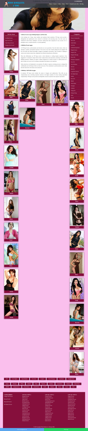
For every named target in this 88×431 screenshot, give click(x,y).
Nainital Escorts (71, 402)
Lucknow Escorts (25, 410)
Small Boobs (36, 386)
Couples (42, 378)
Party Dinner (26, 386)
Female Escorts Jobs (74, 3)
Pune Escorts (47, 399)
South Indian (73, 42)
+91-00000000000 (78, 1)
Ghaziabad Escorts (26, 413)
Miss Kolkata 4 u (44, 426)
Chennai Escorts (48, 396)
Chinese (68, 383)
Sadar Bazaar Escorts (9, 42)
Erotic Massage (52, 378)
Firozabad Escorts (26, 402)
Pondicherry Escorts (72, 399)
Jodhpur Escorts (48, 417)
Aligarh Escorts (25, 405)
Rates (63, 3)
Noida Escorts (25, 411)
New (73, 386)
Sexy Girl (73, 62)
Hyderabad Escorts (26, 419)
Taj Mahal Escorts (9, 38)
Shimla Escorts (71, 414)
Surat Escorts (47, 404)
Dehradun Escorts (71, 401)
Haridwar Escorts (71, 405)
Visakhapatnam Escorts (49, 401)
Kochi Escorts (48, 419)
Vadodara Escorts (48, 405)
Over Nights (14, 378)
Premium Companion (75, 59)
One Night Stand (74, 73)
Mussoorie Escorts (71, 404)
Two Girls (34, 378)
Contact (55, 3)
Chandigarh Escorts (49, 397)
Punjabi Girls (73, 52)
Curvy (66, 386)
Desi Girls (73, 78)
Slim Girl (73, 69)
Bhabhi (72, 81)
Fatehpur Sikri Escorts (9, 45)
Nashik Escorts (71, 397)
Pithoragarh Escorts (72, 408)
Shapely (52, 386)
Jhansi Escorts (25, 408)
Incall (72, 95)
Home (50, 3)
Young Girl (73, 90)
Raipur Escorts (71, 410)
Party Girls (73, 57)
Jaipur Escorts (48, 411)
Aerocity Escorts (25, 416)
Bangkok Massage (74, 54)
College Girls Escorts (8, 396)
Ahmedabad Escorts (49, 402)
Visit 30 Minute (74, 64)
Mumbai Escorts (25, 396)
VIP (7, 378)
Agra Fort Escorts (8, 40)
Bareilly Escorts (25, 401)
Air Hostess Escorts (8, 404)
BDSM (7, 386)
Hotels (67, 3)
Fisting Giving (74, 93)
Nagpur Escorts (71, 396)
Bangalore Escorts (26, 417)
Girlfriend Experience (75, 47)
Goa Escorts (47, 407)
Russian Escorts (7, 399)
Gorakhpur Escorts (26, 407)
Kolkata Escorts (25, 420)
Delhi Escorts (25, 397)
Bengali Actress (74, 50)
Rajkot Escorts (71, 413)
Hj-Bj (45, 386)
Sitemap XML (52, 426)
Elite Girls (73, 40)
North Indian (73, 83)
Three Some (76, 383)
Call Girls (73, 45)
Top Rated (61, 378)
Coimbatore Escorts (49, 413)
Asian (7, 383)
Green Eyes (59, 383)
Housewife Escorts (8, 401)
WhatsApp (66, 429)
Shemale (14, 383)
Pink (36, 383)
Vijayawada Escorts (72, 417)
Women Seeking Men (75, 38)
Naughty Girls (71, 378)
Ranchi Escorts (71, 419)
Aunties (72, 76)
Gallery (59, 3)
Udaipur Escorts (48, 416)
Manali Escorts (71, 416)
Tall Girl (72, 66)
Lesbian (51, 383)
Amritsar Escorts (48, 410)
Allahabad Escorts (26, 404)
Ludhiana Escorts (48, 408)
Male (22, 383)
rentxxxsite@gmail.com (22, 429)
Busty (59, 386)
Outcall (72, 97)
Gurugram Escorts (26, 414)
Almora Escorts (71, 407)
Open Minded (24, 378)
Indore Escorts (48, 420)
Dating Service (16, 386)
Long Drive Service (75, 71)
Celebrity (73, 88)
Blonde (29, 383)
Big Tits (43, 383)
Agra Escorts (25, 399)
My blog (81, 3)
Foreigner (73, 85)
